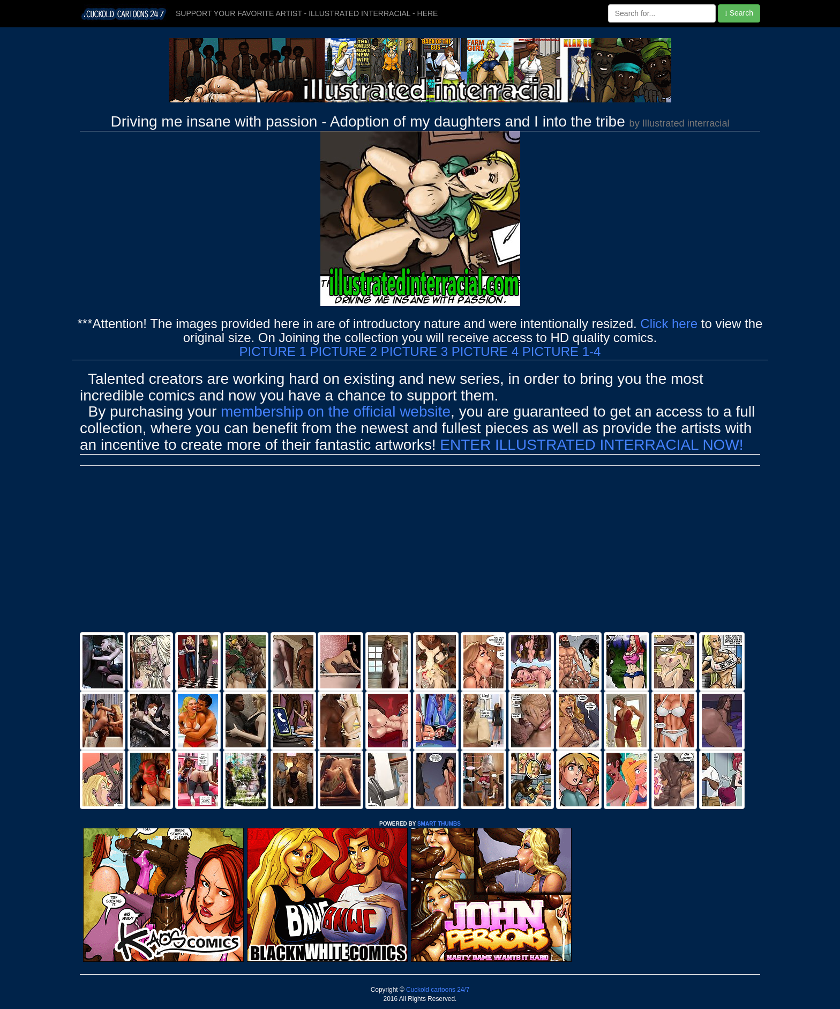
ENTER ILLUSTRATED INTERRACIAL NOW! (591, 444)
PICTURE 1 (272, 351)
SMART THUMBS (439, 824)
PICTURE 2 (343, 351)
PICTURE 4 (485, 351)
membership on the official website (336, 411)
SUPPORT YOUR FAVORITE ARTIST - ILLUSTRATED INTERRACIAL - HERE (307, 13)
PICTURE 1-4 (561, 351)
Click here (669, 323)
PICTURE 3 (414, 351)
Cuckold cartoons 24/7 (437, 989)
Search (739, 13)
